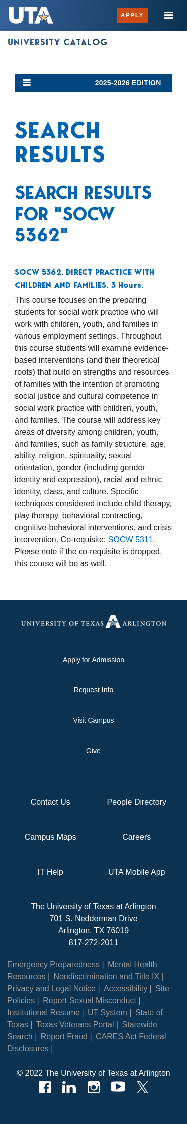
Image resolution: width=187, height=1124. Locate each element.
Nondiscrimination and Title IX (107, 976)
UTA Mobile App (136, 872)
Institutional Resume (43, 1012)
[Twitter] (142, 1087)
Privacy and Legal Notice (51, 988)
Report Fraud (64, 1036)
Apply (132, 15)
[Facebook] (44, 1087)
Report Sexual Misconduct (89, 1000)
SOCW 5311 (130, 539)
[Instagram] (93, 1087)
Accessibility (125, 988)
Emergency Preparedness (53, 964)
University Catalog (58, 42)
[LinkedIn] (69, 1087)
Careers (136, 837)
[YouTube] (118, 1087)
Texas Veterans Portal (75, 1024)
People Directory (136, 802)
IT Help (50, 872)
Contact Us (50, 802)
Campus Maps (50, 837)
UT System (107, 1012)
